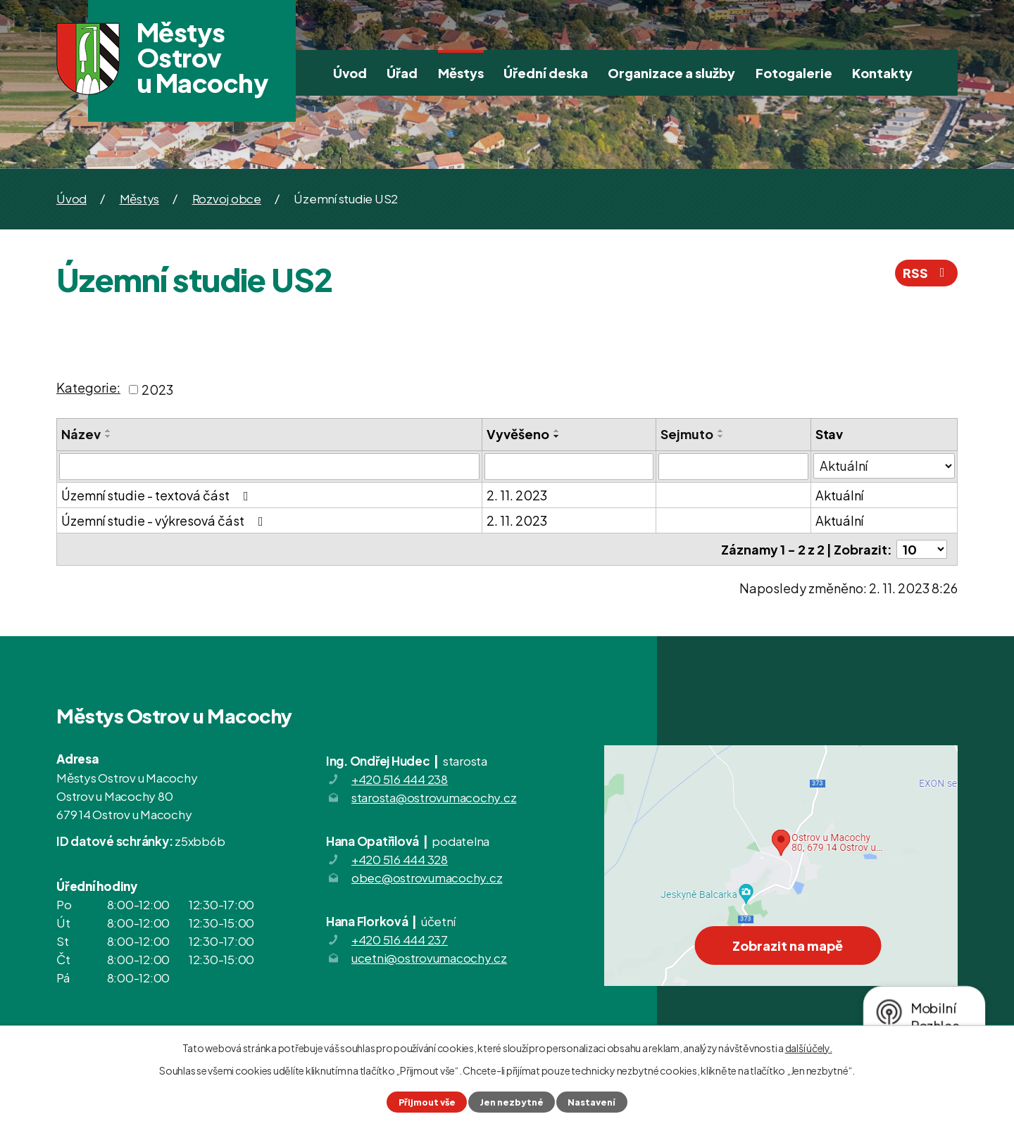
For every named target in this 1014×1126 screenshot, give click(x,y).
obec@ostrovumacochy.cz (427, 877)
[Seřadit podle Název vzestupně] (108, 431)
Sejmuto (687, 434)
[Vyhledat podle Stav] (884, 466)
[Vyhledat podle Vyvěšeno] (568, 466)
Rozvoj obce (226, 198)
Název (81, 434)
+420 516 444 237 (399, 939)
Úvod (350, 73)
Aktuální (839, 495)
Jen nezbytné (512, 1102)
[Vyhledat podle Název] (269, 466)
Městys (461, 73)
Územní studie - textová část (157, 495)
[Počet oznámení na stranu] (921, 549)
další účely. (808, 1048)
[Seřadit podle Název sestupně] (108, 436)
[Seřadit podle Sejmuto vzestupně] (721, 431)
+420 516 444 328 (399, 859)
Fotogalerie (794, 73)
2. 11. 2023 (517, 495)
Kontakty (882, 73)
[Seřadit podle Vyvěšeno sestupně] (557, 436)
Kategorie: (88, 387)
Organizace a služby (671, 73)
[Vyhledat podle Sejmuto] (733, 466)
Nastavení (591, 1102)
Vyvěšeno (518, 434)
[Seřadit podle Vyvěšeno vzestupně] (557, 431)
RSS (927, 273)
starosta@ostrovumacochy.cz (434, 797)
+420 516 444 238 (399, 779)
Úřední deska (545, 73)
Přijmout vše (427, 1102)
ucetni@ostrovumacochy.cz (429, 958)
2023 (157, 389)
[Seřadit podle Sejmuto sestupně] (721, 436)
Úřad (402, 73)
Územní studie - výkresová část (165, 520)
